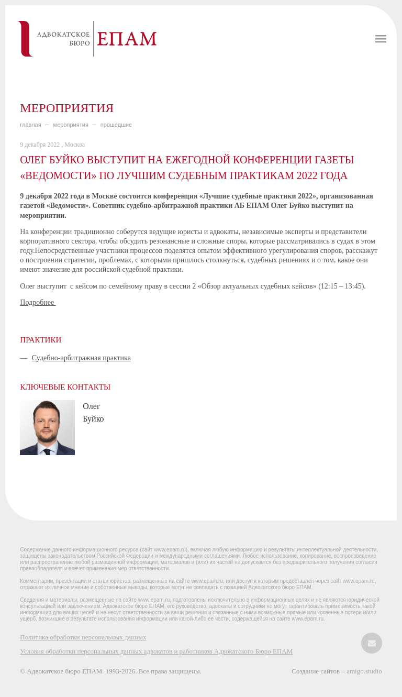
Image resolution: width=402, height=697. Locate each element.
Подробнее (37, 302)
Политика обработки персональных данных (83, 637)
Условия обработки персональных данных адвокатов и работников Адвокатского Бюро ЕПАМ (156, 651)
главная (30, 124)
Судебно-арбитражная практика (81, 358)
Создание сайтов (316, 671)
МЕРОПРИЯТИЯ (70, 124)
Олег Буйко (93, 412)
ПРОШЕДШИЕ (116, 124)
